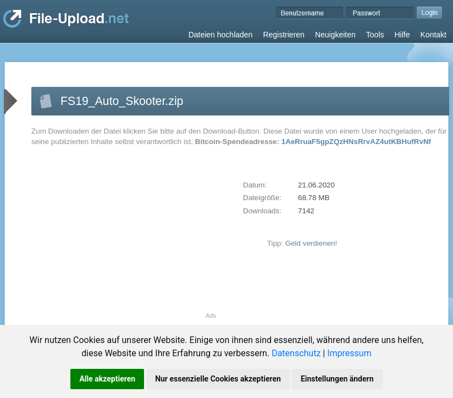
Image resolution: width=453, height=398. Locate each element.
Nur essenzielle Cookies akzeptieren (218, 378)
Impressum (349, 353)
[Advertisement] (123, 235)
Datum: (255, 185)
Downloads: (262, 211)
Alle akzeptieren (107, 378)
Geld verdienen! (311, 243)
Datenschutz (296, 353)
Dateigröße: (262, 198)
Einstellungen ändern (337, 378)
